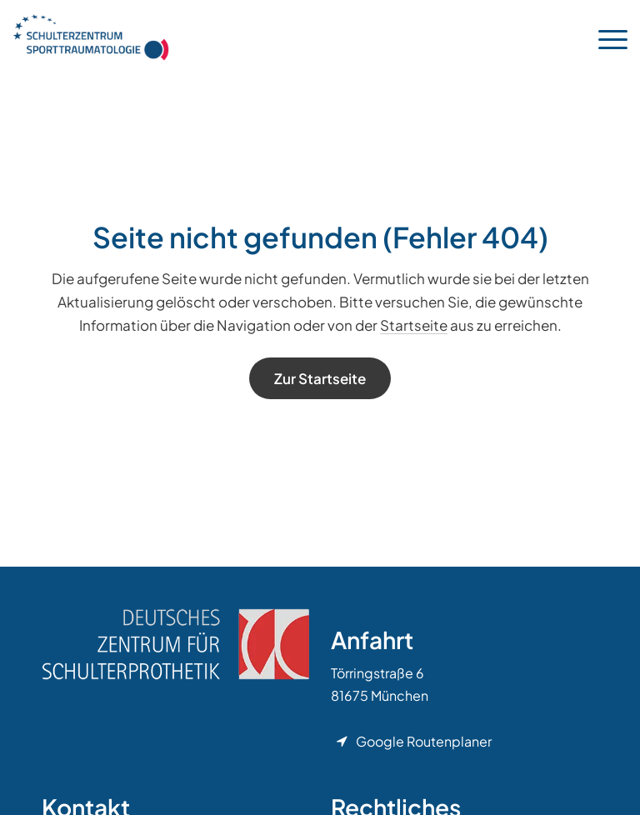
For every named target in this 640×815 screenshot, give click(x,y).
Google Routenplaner (424, 741)
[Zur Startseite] (320, 378)
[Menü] (605, 37)
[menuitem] (605, 37)
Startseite (414, 325)
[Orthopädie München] (90, 37)
